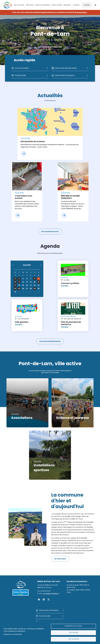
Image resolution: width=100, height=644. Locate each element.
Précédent (8, 40)
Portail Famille (44, 616)
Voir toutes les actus (50, 231)
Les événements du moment (50, 47)
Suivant (91, 40)
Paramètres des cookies (73, 626)
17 (15, 285)
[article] (50, 134)
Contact (87, 5)
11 (19, 282)
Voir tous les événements (50, 341)
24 (15, 289)
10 (15, 282)
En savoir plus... (81, 12)
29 (35, 289)
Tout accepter (73, 639)
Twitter (48, 599)
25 (19, 289)
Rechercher (95, 5)
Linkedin (43, 599)
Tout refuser (73, 632)
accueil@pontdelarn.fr (51, 594)
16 (38, 282)
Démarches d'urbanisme (48, 610)
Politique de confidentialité (13, 634)
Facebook (39, 599)
